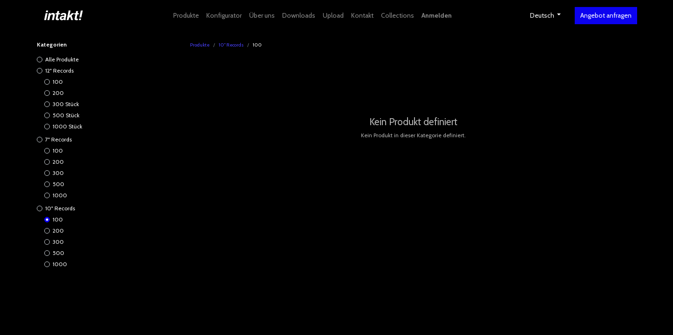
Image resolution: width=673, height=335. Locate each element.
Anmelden (436, 15)
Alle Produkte (62, 59)
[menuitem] (186, 15)
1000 (60, 195)
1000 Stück (67, 126)
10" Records (60, 208)
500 (58, 184)
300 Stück (66, 103)
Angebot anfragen (606, 15)
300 (58, 172)
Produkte (200, 45)
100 (58, 81)
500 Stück (66, 115)
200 (58, 92)
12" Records (59, 70)
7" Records (58, 139)
